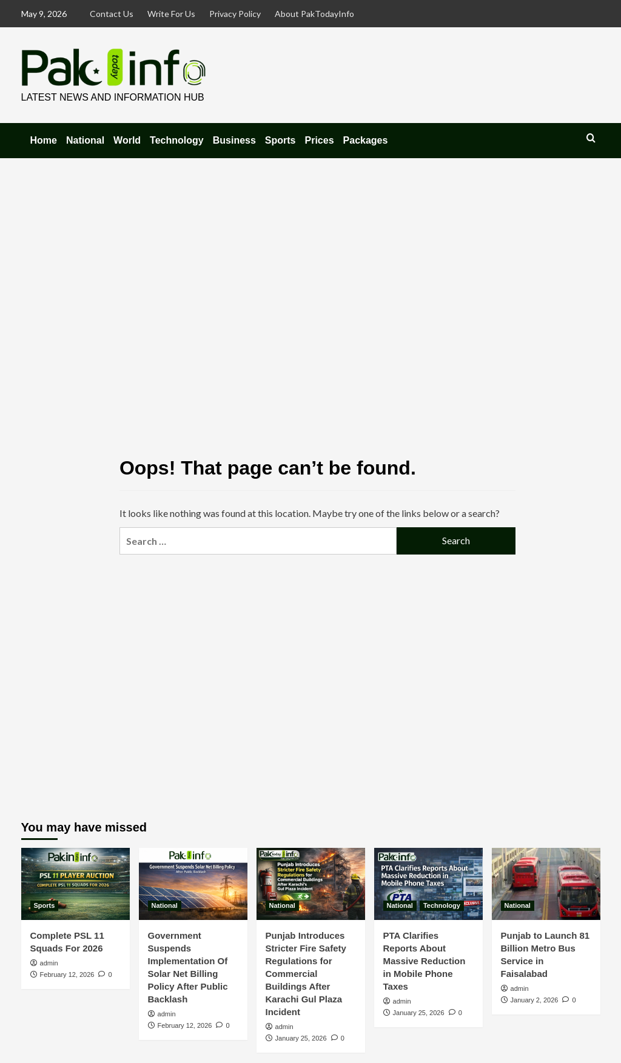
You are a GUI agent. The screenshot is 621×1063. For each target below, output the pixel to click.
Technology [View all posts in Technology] (441, 905)
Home (43, 140)
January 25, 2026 (301, 1038)
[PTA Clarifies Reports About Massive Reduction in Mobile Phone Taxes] (428, 884)
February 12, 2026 (67, 974)
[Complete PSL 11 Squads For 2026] (75, 884)
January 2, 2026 (535, 1000)
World (127, 140)
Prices (319, 140)
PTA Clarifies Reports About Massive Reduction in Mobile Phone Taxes (424, 960)
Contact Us (111, 13)
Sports (280, 140)
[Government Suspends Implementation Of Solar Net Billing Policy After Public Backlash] (193, 884)
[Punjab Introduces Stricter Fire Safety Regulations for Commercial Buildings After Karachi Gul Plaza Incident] (311, 884)
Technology (177, 140)
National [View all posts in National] (165, 905)
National (85, 140)
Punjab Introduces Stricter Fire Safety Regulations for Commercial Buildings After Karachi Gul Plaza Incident (306, 973)
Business (234, 140)
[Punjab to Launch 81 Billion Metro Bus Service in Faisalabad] (546, 884)
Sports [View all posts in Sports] (44, 905)
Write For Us (171, 13)
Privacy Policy (235, 13)
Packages (365, 140)
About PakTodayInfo (314, 13)
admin (49, 963)
